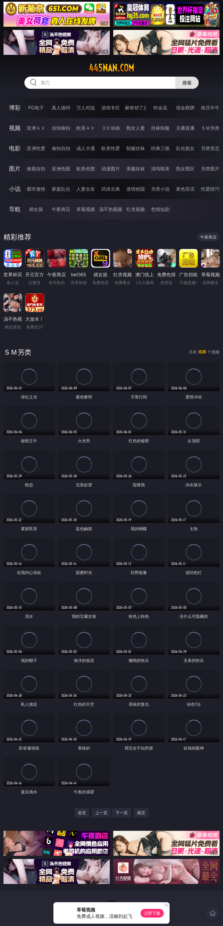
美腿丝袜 (135, 168)
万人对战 (85, 107)
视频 (15, 128)
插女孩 (36, 209)
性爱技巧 (210, 189)
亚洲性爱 (36, 148)
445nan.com (111, 68)
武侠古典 (110, 189)
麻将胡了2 (135, 107)
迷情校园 (135, 189)
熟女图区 (185, 168)
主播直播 (185, 128)
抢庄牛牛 (210, 107)
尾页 (141, 812)
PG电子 (36, 107)
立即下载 (152, 913)
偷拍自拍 (61, 148)
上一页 (101, 812)
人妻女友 (85, 189)
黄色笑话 (185, 189)
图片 (15, 168)
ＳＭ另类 (210, 128)
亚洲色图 (61, 168)
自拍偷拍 (61, 128)
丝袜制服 (160, 128)
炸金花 (160, 107)
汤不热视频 (110, 209)
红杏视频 (135, 209)
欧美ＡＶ (85, 128)
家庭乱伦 (61, 189)
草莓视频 (85, 209)
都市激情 (36, 189)
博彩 (15, 107)
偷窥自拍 (36, 168)
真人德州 (61, 107)
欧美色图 (85, 168)
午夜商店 (61, 209)
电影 (15, 148)
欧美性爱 (110, 148)
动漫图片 (110, 168)
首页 (82, 812)
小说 (15, 189)
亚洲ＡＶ (36, 128)
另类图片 (210, 168)
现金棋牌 (185, 107)
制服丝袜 (135, 148)
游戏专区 (110, 107)
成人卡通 (85, 148)
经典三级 (160, 148)
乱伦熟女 (185, 148)
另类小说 (160, 189)
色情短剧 (160, 209)
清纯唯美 (160, 168)
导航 (15, 209)
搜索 (187, 83)
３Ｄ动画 (110, 128)
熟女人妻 (135, 128)
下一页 (122, 812)
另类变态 (210, 148)
